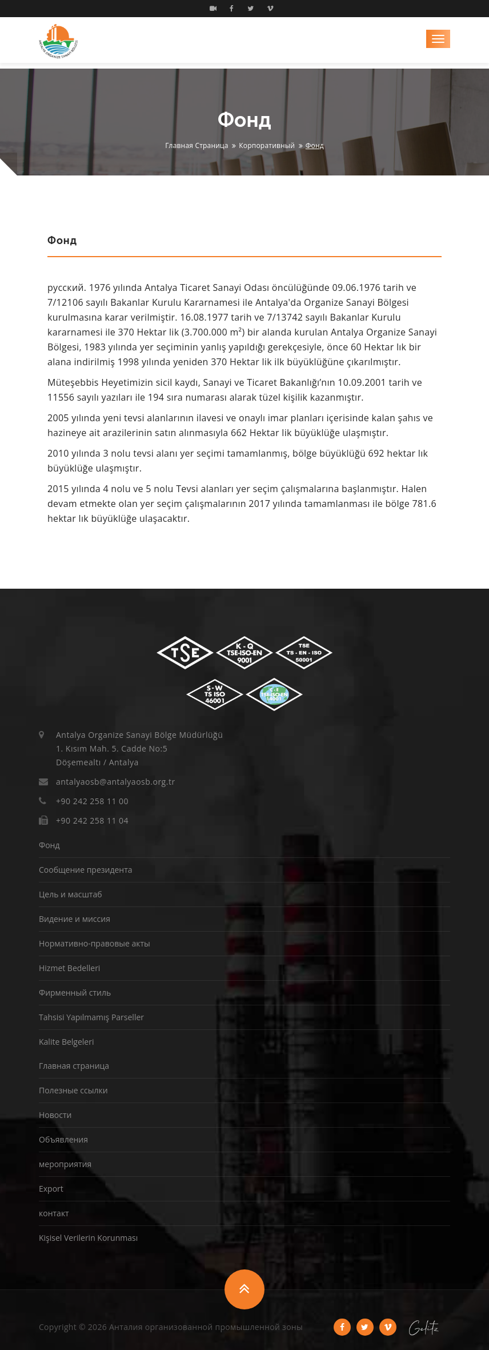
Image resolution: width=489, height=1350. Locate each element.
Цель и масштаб (70, 894)
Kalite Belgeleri (66, 1041)
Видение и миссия (74, 918)
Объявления (63, 1139)
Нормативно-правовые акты (94, 943)
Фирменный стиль (75, 992)
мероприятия (65, 1164)
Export (51, 1188)
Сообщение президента (86, 869)
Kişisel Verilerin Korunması (88, 1237)
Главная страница (197, 145)
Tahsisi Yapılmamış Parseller (91, 1017)
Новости (55, 1114)
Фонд (49, 845)
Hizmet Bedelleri (69, 967)
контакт (54, 1213)
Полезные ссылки (73, 1090)
